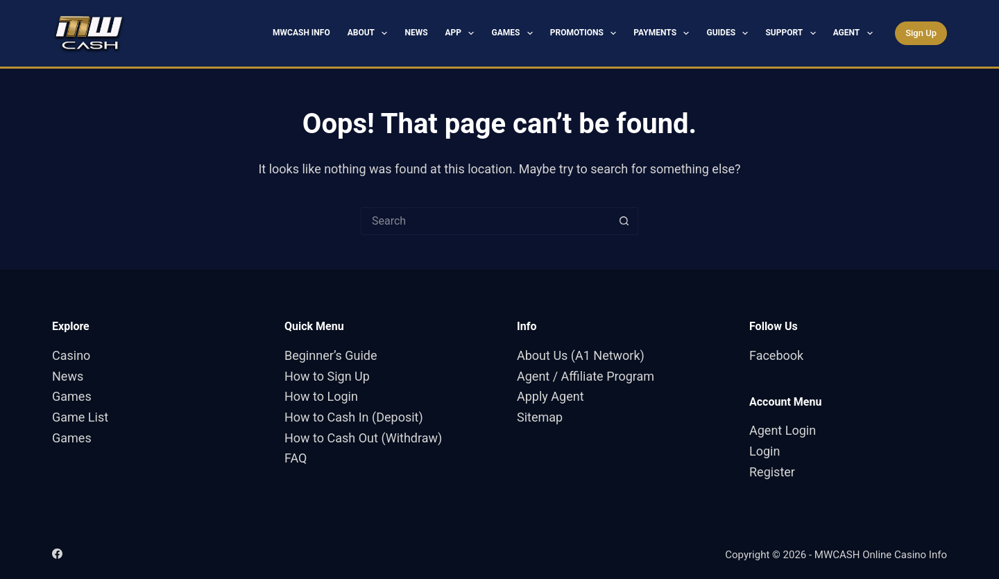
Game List (80, 417)
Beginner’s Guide (330, 355)
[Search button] (624, 221)
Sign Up (921, 33)
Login (764, 451)
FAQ (295, 458)
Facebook (776, 355)
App (462, 33)
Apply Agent (550, 396)
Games (514, 33)
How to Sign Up (327, 376)
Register (772, 472)
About (370, 33)
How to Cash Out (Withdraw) (363, 438)
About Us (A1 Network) (580, 355)
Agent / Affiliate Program (585, 376)
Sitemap (540, 417)
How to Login (321, 396)
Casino (71, 355)
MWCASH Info (301, 32)
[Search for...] (485, 221)
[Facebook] (57, 553)
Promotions (586, 33)
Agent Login (782, 430)
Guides (729, 33)
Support (793, 33)
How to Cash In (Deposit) (353, 417)
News (415, 32)
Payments (663, 33)
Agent (855, 33)
